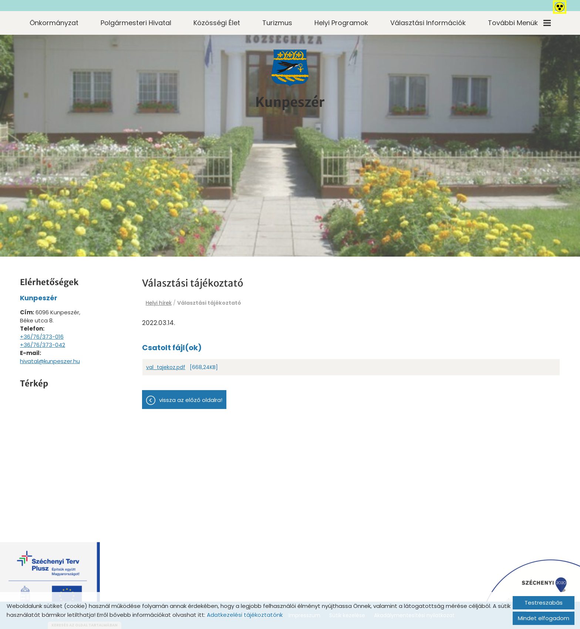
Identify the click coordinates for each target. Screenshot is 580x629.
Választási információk (428, 22)
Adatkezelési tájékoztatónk (245, 615)
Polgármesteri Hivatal (136, 22)
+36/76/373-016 (42, 337)
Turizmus (277, 22)
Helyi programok (341, 22)
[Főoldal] (290, 68)
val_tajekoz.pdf (165, 367)
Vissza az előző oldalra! (190, 400)
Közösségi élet (216, 22)
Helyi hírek (159, 303)
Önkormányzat (54, 22)
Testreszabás (544, 602)
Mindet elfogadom (543, 618)
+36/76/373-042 (42, 345)
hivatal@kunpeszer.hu (50, 361)
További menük (519, 22)
